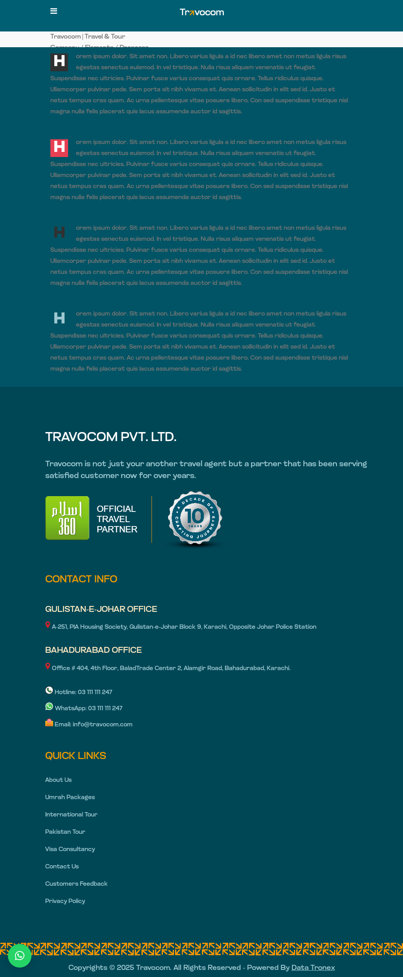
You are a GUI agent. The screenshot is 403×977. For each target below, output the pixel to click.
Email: (59, 725)
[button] (19, 956)
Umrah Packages (70, 798)
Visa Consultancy (70, 850)
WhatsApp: (66, 709)
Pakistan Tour (65, 832)
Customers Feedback (76, 884)
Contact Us (62, 867)
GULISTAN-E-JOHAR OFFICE (101, 610)
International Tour (71, 815)
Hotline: (61, 693)
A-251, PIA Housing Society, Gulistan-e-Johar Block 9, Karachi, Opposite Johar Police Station (180, 627)
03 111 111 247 (95, 693)
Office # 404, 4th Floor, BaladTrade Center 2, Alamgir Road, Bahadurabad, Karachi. (167, 669)
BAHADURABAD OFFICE (93, 650)
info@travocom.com (103, 725)
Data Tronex (313, 968)
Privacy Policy (65, 902)
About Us (58, 780)
